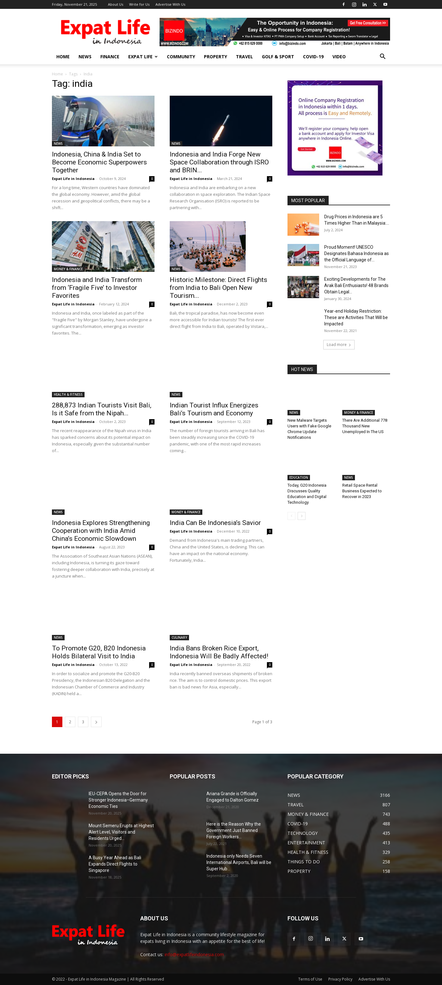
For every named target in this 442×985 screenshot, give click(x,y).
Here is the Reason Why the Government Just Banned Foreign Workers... (233, 830)
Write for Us (139, 4)
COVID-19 (313, 57)
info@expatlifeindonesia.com (194, 954)
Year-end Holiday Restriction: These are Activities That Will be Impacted (356, 317)
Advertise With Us (170, 4)
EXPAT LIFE (143, 57)
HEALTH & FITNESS (68, 394)
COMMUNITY (181, 57)
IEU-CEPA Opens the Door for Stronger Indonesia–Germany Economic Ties (118, 800)
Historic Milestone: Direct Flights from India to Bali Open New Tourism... (218, 287)
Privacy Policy (340, 979)
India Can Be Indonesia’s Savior (215, 523)
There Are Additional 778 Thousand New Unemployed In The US (364, 426)
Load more (339, 344)
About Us (115, 4)
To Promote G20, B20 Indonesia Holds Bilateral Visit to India (99, 652)
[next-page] (96, 722)
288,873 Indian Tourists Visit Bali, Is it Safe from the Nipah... (101, 409)
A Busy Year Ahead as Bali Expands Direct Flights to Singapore (115, 864)
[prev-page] (291, 516)
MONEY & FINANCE (68, 269)
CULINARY (179, 624)
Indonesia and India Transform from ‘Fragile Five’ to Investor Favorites (97, 287)
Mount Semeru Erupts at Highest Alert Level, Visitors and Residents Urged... (121, 832)
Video (339, 57)
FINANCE (109, 57)
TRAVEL (244, 57)
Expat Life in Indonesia (73, 178)
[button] (382, 57)
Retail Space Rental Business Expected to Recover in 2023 (362, 491)
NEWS (85, 57)
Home (57, 74)
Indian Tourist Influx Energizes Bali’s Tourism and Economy (214, 409)
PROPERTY (215, 57)
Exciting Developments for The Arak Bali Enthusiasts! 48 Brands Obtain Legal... (356, 285)
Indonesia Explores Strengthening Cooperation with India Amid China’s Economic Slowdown (101, 530)
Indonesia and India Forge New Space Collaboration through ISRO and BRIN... (219, 162)
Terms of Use (310, 979)
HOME (63, 57)
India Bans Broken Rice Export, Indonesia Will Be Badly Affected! (219, 639)
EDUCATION (298, 477)
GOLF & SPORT (278, 57)
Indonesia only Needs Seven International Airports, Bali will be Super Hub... (238, 862)
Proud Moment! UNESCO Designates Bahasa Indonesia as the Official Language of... (356, 253)
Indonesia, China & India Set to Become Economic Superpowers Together (99, 162)
